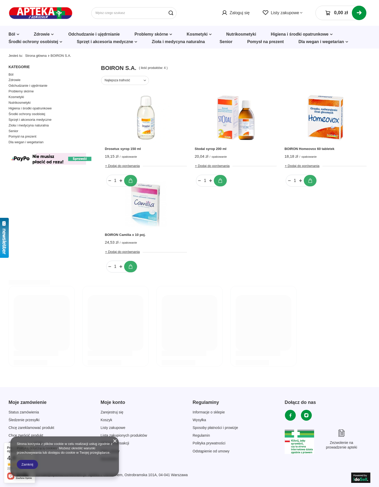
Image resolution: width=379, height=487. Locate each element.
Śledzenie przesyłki (24, 420)
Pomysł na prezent (265, 41)
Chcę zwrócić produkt (26, 435)
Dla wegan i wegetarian (321, 41)
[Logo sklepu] (41, 13)
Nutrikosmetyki (241, 34)
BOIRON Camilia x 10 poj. (125, 235)
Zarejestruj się (112, 412)
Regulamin (201, 435)
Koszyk (106, 420)
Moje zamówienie (28, 402)
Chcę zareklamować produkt (31, 428)
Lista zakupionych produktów (124, 435)
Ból (12, 34)
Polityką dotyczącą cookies (37, 448)
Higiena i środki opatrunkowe (300, 34)
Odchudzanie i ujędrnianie (94, 34)
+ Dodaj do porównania (122, 166)
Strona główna (36, 56)
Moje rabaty (110, 451)
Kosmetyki (197, 34)
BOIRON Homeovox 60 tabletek (309, 149)
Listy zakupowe (285, 13)
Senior (225, 41)
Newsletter (109, 459)
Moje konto (113, 402)
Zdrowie (42, 34)
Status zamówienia (24, 412)
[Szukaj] (171, 13)
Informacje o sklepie (209, 412)
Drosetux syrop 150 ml (123, 149)
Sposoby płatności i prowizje (215, 428)
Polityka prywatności (209, 443)
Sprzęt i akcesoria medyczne (105, 41)
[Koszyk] (341, 13)
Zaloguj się (239, 13)
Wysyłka (199, 420)
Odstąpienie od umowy (211, 451)
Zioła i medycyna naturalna (178, 41)
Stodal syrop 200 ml (210, 149)
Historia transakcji (115, 443)
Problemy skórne (151, 34)
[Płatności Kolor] (51, 166)
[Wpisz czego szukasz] (134, 13)
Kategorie (19, 67)
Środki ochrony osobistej (33, 41)
